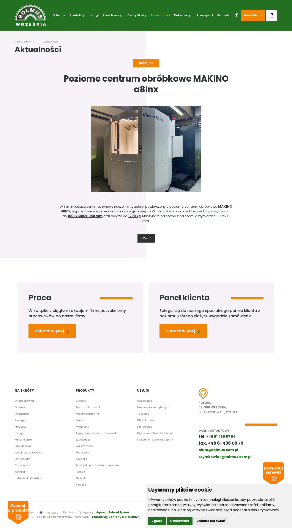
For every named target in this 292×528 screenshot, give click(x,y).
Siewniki (81, 478)
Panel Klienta (23, 439)
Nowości (81, 485)
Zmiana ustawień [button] (211, 521)
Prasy (79, 420)
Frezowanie (144, 401)
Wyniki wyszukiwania (28, 452)
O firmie (59, 15)
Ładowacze (83, 439)
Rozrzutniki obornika (89, 407)
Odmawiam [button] (179, 521)
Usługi (93, 15)
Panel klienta (253, 15)
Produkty (77, 15)
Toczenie (143, 414)
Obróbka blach (146, 420)
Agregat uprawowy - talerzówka (97, 433)
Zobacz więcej (52, 331)
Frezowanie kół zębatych (153, 407)
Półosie (80, 472)
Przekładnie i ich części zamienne (98, 465)
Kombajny (82, 426)
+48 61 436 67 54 (220, 436)
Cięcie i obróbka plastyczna (155, 433)
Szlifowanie (144, 426)
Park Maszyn (113, 15)
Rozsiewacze (84, 446)
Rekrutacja (183, 15)
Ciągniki (81, 401)
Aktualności (160, 15)
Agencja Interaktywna (112, 512)
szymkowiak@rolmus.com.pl (225, 456)
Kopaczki (81, 459)
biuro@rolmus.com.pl (218, 449)
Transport (204, 15)
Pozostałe (82, 452)
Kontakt (224, 15)
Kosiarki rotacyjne (87, 414)
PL (271, 15)
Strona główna (24, 42)
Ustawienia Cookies (28, 478)
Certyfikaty (137, 15)
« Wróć (146, 238)
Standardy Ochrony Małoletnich (116, 517)
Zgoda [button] (157, 521)
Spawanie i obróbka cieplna (155, 439)
